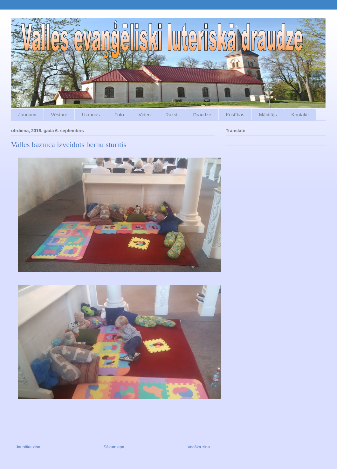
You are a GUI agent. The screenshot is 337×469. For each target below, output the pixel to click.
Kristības (235, 114)
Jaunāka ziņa (28, 447)
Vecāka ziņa (199, 447)
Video (145, 114)
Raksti (172, 114)
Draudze (202, 114)
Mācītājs (268, 114)
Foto (119, 114)
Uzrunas (91, 114)
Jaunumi (27, 114)
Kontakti (299, 114)
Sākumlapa (114, 447)
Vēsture (59, 114)
